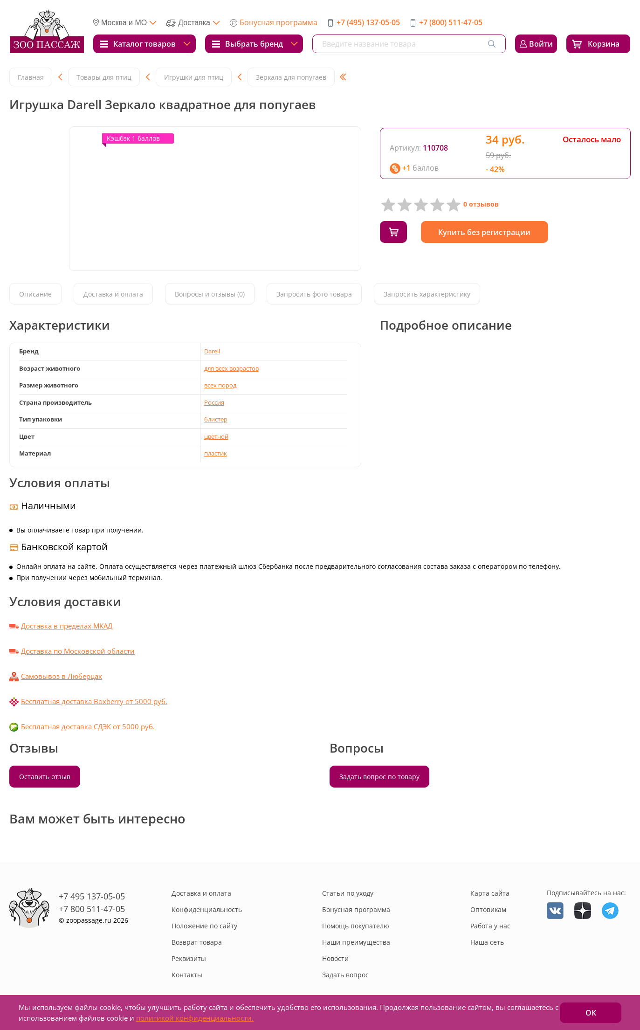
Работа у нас (490, 925)
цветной (216, 436)
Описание (35, 294)
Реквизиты (189, 958)
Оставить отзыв (44, 776)
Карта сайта (489, 893)
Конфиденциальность (207, 909)
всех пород (220, 385)
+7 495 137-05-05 (92, 896)
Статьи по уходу (347, 893)
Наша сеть (487, 942)
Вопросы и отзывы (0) (210, 294)
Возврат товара (197, 942)
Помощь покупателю (355, 925)
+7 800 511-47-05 (92, 908)
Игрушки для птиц (193, 77)
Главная (31, 77)
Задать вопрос (345, 974)
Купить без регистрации (486, 232)
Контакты (187, 974)
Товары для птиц (103, 77)
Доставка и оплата (113, 294)
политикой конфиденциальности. (195, 1018)
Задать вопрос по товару (379, 776)
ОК (590, 1013)
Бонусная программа (278, 22)
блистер (215, 419)
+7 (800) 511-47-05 (450, 22)
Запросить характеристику (427, 294)
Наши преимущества (356, 942)
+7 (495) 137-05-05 (368, 22)
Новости (335, 958)
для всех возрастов (231, 368)
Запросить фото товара (314, 294)
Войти (541, 44)
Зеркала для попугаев (291, 77)
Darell (212, 351)
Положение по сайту (204, 925)
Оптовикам (488, 909)
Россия (214, 402)
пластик (215, 453)
